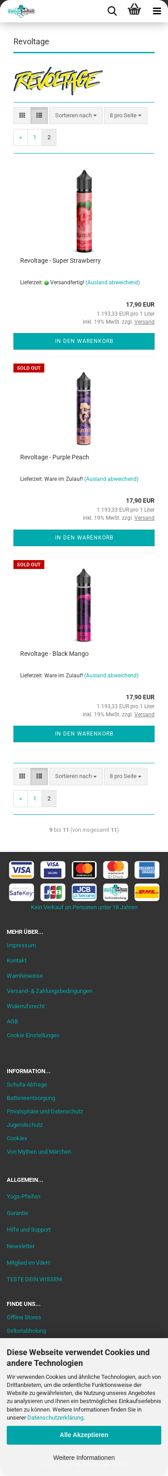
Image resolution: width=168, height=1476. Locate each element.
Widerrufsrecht (26, 1006)
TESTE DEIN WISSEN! (34, 1279)
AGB (12, 1021)
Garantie (17, 1213)
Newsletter (20, 1246)
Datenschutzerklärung (55, 1417)
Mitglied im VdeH (28, 1262)
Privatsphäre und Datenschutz (45, 1111)
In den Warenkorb (84, 341)
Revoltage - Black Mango (54, 653)
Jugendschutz (25, 1124)
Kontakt (16, 960)
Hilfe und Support (29, 1229)
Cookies (17, 1138)
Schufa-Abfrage (27, 1084)
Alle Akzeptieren (84, 1434)
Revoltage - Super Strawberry (60, 260)
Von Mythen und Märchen (39, 1151)
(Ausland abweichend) (113, 282)
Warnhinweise (25, 975)
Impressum (21, 945)
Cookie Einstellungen (33, 1035)
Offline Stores (24, 1317)
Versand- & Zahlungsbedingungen (49, 991)
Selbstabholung (26, 1330)
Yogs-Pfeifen (23, 1196)
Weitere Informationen (84, 1457)
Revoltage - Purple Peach (54, 457)
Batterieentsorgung (31, 1098)
